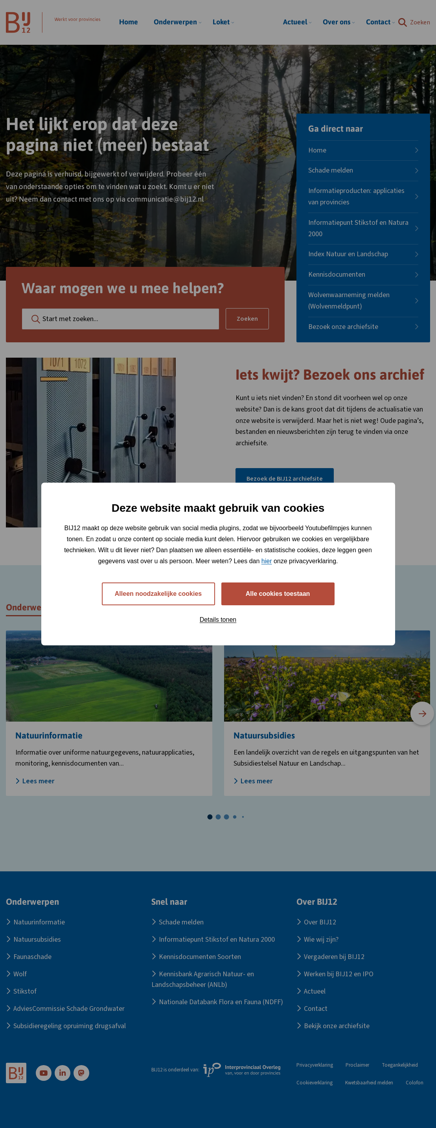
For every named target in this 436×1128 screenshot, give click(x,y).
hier (266, 561)
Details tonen (218, 619)
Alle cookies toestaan (278, 593)
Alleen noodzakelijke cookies (158, 593)
